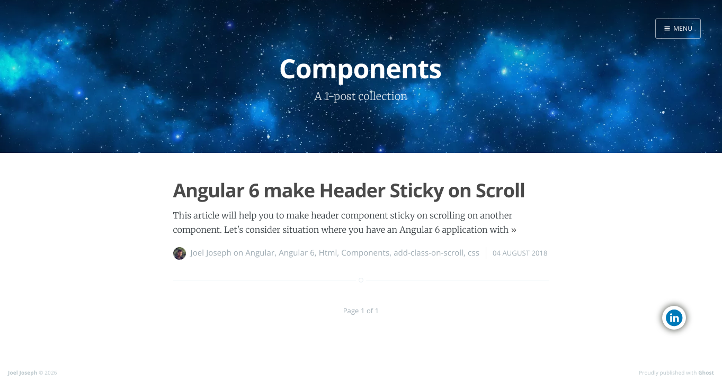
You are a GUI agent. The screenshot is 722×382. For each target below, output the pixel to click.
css (473, 253)
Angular (259, 253)
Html (328, 253)
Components (365, 253)
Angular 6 (297, 253)
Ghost (706, 372)
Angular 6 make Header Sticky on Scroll (349, 190)
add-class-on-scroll (428, 253)
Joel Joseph (211, 253)
